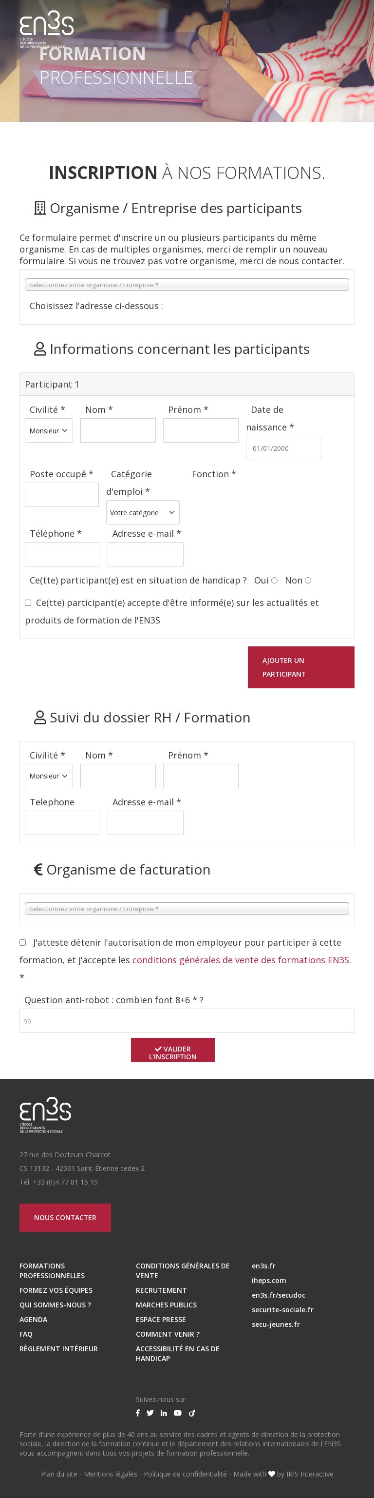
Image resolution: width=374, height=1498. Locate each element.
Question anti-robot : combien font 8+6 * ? (114, 1000)
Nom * (99, 409)
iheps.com (269, 1280)
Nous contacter (65, 1217)
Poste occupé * (62, 474)
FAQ (26, 1334)
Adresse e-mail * (146, 533)
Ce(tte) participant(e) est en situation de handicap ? (139, 580)
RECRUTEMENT (161, 1290)
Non (293, 580)
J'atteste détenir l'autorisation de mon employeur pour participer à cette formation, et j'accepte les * (185, 959)
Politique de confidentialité (185, 1474)
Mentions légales (110, 1474)
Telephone (52, 802)
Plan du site (59, 1474)
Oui (261, 580)
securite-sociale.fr (283, 1309)
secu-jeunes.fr (276, 1324)
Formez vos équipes (56, 1290)
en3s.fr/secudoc (278, 1295)
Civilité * (47, 409)
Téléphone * (56, 533)
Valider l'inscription (173, 1052)
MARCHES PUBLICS (166, 1304)
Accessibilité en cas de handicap (178, 1353)
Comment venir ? (168, 1334)
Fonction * (214, 474)
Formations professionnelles (52, 1270)
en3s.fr (264, 1265)
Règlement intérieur (58, 1348)
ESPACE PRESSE (161, 1319)
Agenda (33, 1319)
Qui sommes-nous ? (55, 1304)
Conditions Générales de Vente (183, 1270)
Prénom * (188, 409)
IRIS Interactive (310, 1474)
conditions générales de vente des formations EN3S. (241, 960)
